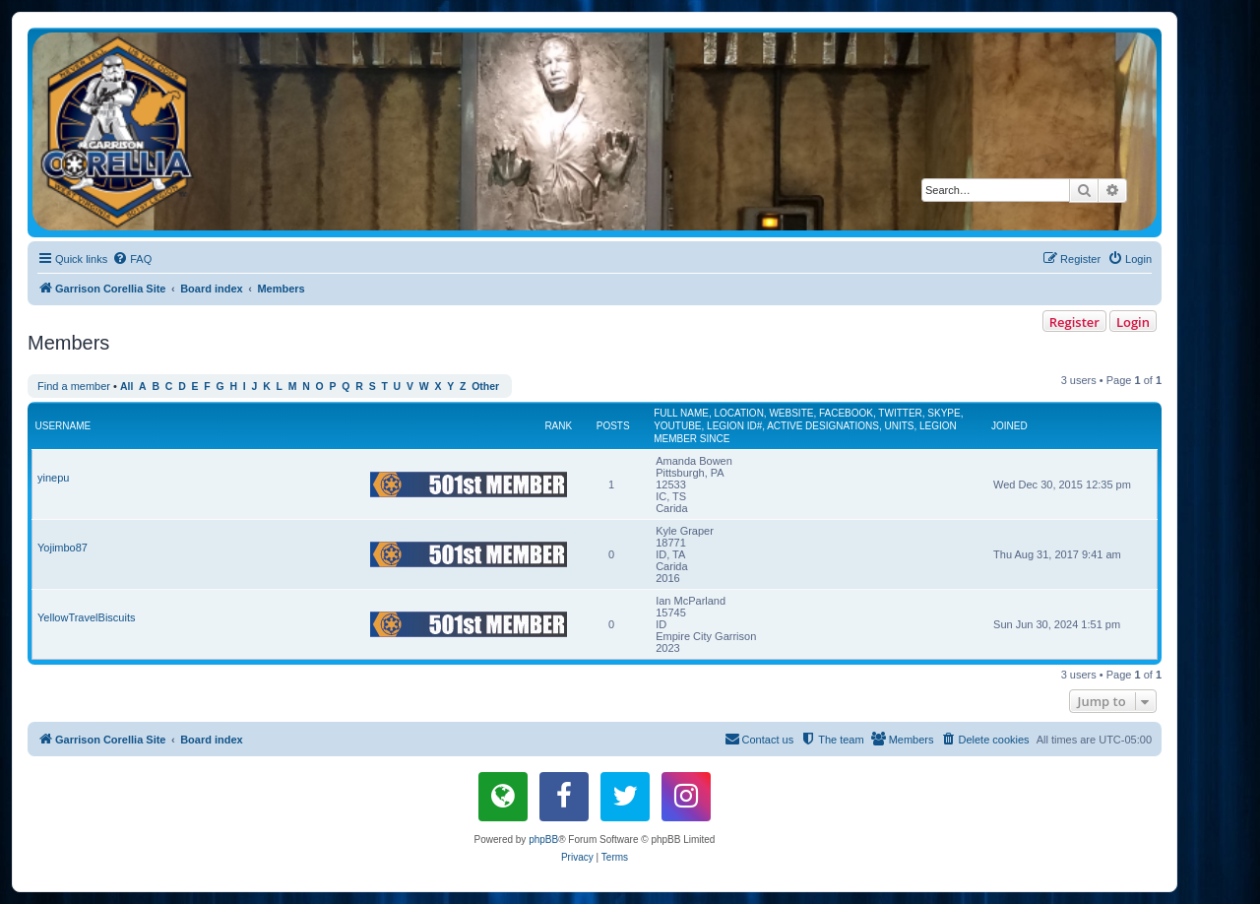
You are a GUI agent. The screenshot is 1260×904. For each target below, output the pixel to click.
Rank (558, 425)
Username (63, 425)
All (126, 386)
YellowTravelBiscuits (86, 617)
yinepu (53, 478)
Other (485, 386)
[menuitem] (132, 259)
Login (1133, 322)
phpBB (543, 839)
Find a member (73, 386)
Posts (613, 425)
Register (1074, 322)
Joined (1009, 425)
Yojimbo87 (62, 547)
